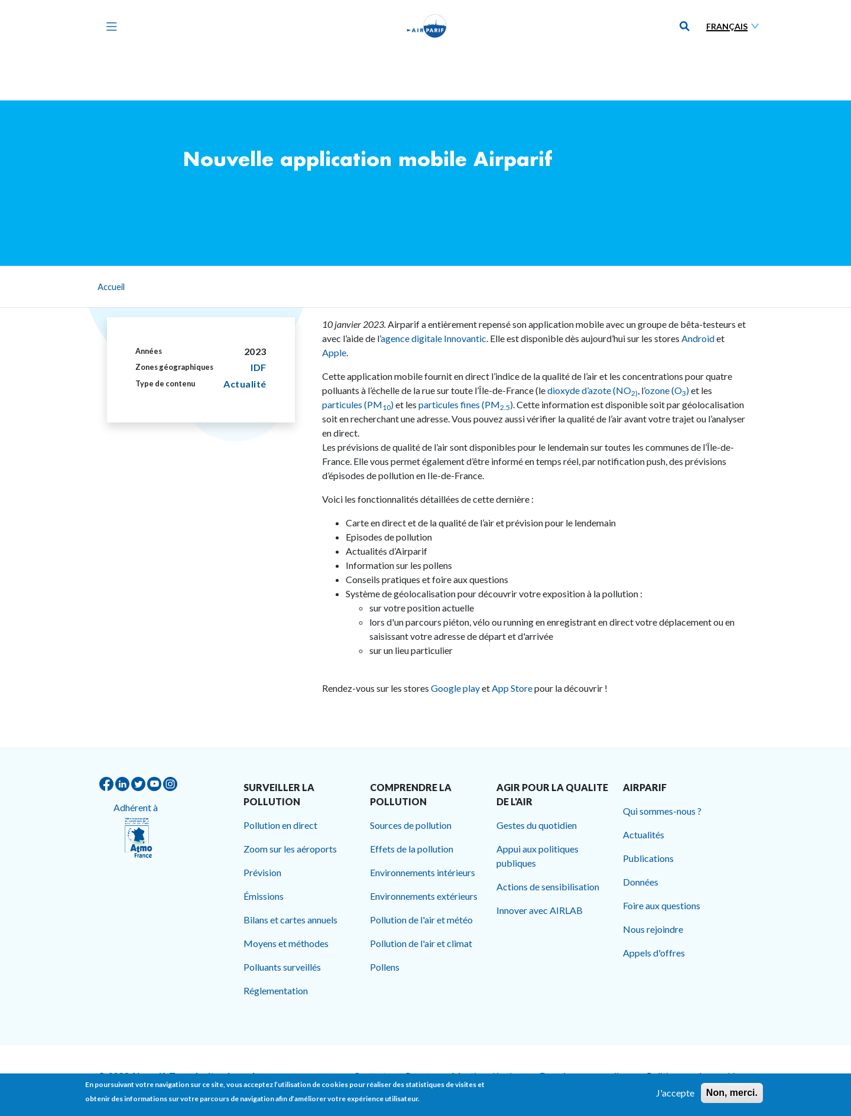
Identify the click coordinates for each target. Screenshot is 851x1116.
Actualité (245, 383)
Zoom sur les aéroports (290, 848)
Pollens (384, 966)
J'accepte (675, 1096)
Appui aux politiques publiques (537, 855)
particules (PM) (358, 404)
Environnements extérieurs (424, 896)
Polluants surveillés (282, 966)
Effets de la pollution (411, 848)
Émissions (263, 896)
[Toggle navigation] (109, 26)
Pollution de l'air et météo (421, 919)
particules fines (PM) (465, 404)
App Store (512, 688)
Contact (369, 1075)
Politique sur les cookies (695, 1075)
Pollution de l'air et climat (421, 943)
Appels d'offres (654, 952)
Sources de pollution (411, 825)
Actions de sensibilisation (547, 886)
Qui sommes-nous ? (662, 810)
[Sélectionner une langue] (735, 26)
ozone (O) (667, 390)
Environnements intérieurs (422, 872)
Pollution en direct (280, 825)
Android (697, 338)
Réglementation (275, 990)
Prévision (262, 872)
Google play (455, 688)
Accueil (111, 286)
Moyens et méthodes (286, 943)
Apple (334, 352)
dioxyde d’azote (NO (592, 390)
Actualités (643, 834)
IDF (259, 367)
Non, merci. (732, 1097)
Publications (648, 858)
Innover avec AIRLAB (539, 910)
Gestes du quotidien (536, 825)
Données (640, 881)
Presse (419, 1075)
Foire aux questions (661, 905)
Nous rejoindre (653, 929)
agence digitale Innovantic (433, 338)
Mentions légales (486, 1075)
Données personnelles (584, 1075)
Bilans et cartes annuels (290, 919)
